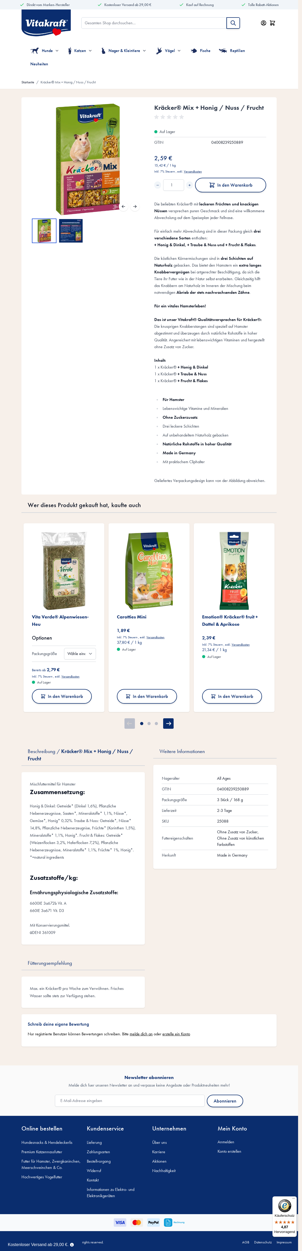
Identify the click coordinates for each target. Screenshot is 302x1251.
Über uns (159, 1142)
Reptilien (232, 51)
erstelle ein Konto (176, 1034)
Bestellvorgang (99, 1161)
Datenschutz (263, 1242)
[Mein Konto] (263, 23)
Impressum (284, 1242)
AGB (245, 1242)
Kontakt (93, 1180)
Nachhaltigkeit (163, 1170)
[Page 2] (149, 723)
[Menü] (293, 1199)
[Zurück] (123, 206)
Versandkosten (193, 171)
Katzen (77, 51)
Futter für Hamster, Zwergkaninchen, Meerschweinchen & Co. (51, 1164)
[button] (170, 117)
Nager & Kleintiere (121, 51)
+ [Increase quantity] (189, 185)
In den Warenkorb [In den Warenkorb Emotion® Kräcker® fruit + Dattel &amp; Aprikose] (232, 696)
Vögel (165, 51)
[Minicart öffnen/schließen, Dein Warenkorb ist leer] (272, 23)
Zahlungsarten (98, 1152)
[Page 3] (156, 723)
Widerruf (94, 1170)
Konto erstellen (229, 1151)
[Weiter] (135, 206)
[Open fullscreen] (88, 159)
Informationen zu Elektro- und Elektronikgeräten (110, 1192)
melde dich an (141, 1034)
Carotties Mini (131, 617)
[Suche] (233, 23)
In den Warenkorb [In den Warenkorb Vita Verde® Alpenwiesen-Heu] (62, 696)
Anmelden (226, 1142)
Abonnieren (225, 1101)
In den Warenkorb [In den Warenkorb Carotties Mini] (147, 696)
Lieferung (94, 1142)
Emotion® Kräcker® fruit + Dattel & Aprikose (230, 620)
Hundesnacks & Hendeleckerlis (46, 1142)
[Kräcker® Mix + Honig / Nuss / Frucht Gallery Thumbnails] (57, 231)
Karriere (158, 1152)
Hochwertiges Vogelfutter (41, 1177)
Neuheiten (39, 64)
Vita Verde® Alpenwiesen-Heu (60, 620)
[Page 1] (141, 723)
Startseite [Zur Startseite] (27, 82)
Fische (200, 51)
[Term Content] (72, 1244)
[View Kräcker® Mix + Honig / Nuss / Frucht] (44, 231)
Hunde (41, 51)
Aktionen (159, 1161)
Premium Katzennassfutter (41, 1152)
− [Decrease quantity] (157, 185)
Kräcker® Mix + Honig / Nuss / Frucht (68, 82)
